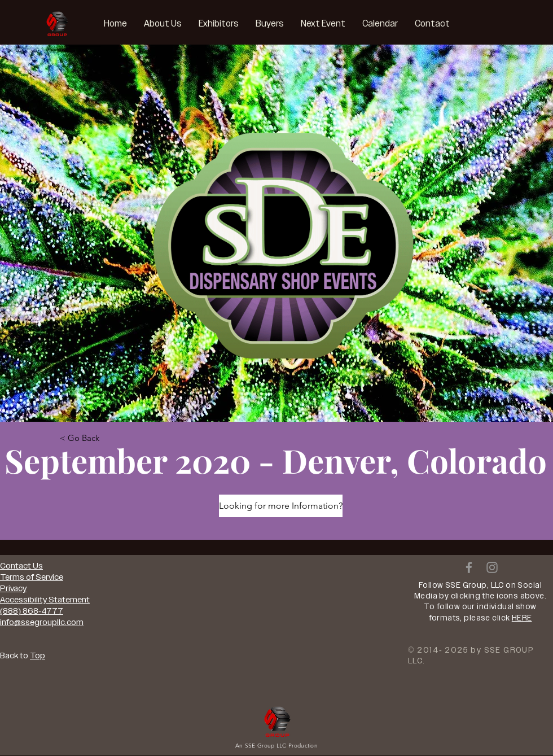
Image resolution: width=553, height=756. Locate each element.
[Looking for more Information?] (281, 506)
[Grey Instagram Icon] (492, 567)
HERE (522, 618)
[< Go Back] (80, 437)
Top (37, 655)
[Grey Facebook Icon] (469, 567)
